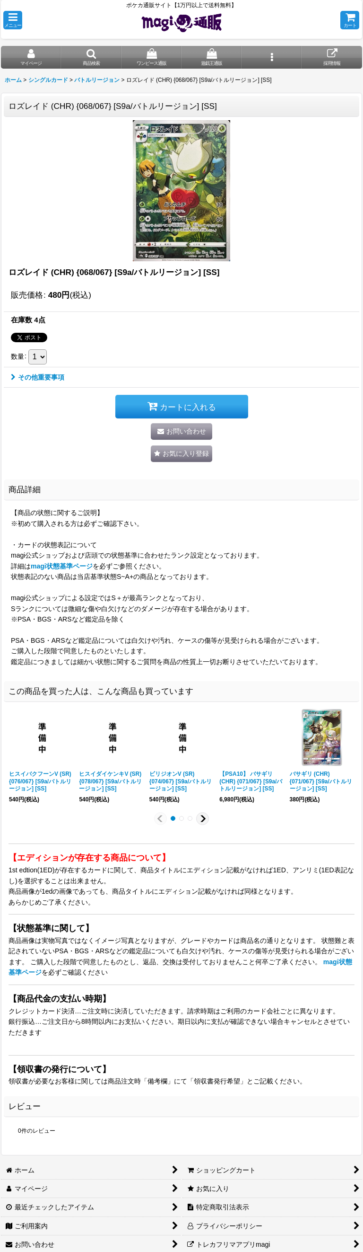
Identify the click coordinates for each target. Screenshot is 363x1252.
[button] (12, 20)
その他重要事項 (37, 377)
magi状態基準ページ (62, 566)
